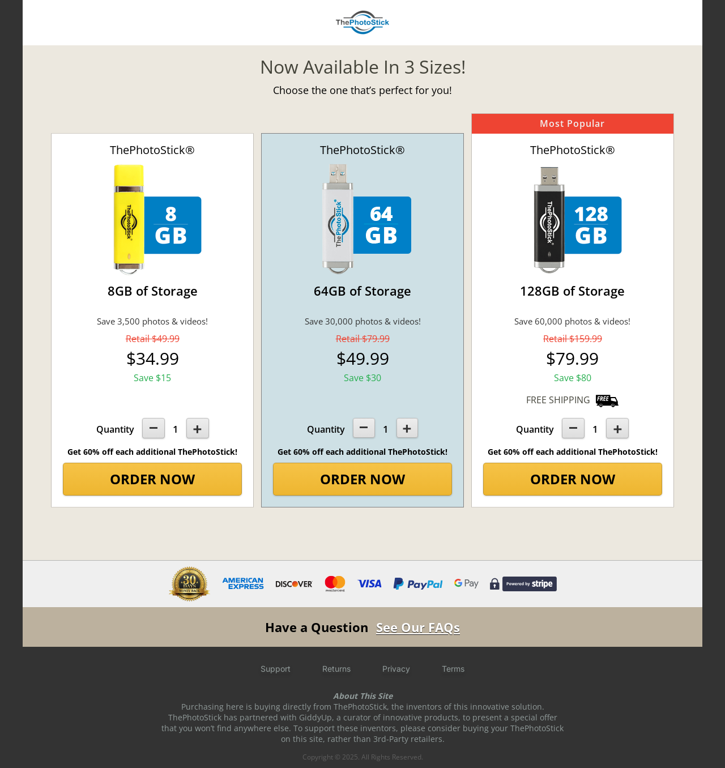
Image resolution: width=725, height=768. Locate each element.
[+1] (197, 428)
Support (276, 668)
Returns (336, 668)
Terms (453, 668)
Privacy (396, 668)
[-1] (153, 428)
